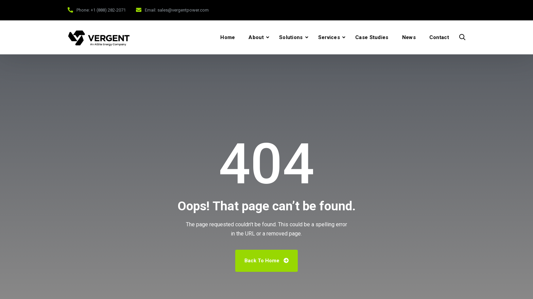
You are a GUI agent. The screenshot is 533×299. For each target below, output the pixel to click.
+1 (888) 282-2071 (108, 10)
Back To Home (266, 261)
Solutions (291, 37)
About (256, 37)
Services (329, 37)
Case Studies (372, 37)
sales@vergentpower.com (183, 10)
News (409, 37)
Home (227, 37)
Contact (439, 37)
